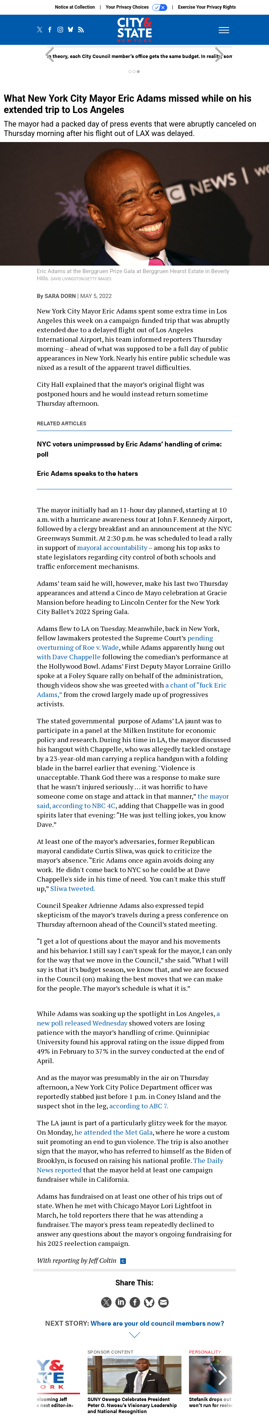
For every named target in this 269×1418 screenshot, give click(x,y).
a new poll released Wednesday (128, 1018)
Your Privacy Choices (136, 7)
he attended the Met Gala (113, 1132)
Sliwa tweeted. (72, 888)
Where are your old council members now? (157, 1323)
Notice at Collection (75, 7)
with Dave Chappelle (69, 656)
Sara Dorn (60, 296)
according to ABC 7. (139, 1105)
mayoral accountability (112, 547)
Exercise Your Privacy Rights (207, 7)
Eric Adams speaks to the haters (87, 473)
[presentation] (46, 1381)
